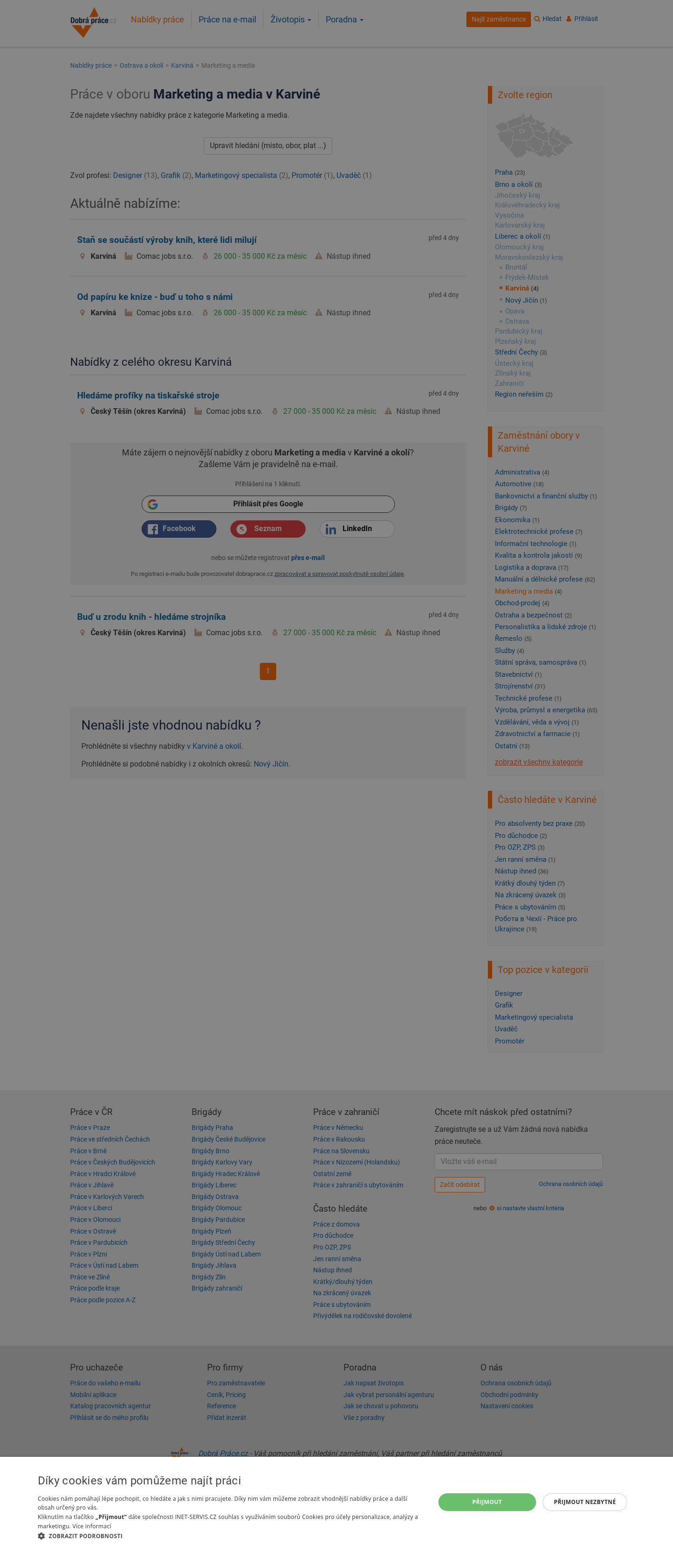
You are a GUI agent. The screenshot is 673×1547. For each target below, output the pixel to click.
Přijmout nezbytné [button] (585, 1502)
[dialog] (336, 1502)
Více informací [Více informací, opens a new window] (91, 1526)
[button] (230, 1535)
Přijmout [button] (487, 1502)
